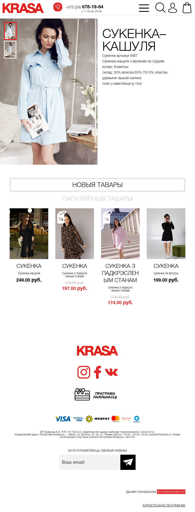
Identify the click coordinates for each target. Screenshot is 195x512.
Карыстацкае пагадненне (164, 505)
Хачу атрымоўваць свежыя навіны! (97, 450)
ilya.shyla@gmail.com (171, 491)
